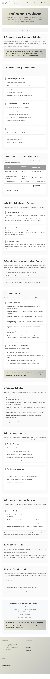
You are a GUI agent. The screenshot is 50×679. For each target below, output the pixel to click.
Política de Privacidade (6, 670)
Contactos (10, 8)
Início (4, 8)
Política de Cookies (6, 667)
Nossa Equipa (27, 8)
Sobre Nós (18, 8)
